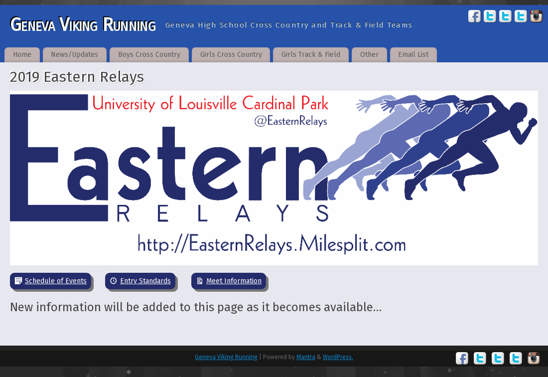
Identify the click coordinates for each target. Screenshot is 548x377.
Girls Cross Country (231, 54)
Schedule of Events (56, 281)
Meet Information (234, 281)
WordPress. (338, 357)
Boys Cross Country (149, 54)
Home (22, 54)
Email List (413, 54)
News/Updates (74, 54)
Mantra (305, 357)
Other (369, 54)
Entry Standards (145, 281)
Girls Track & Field (310, 54)
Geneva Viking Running (82, 25)
